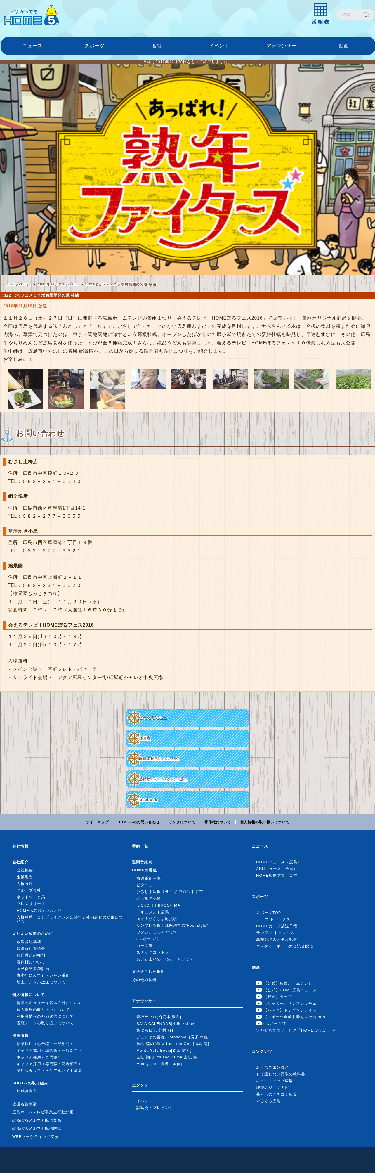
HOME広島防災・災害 (276, 875)
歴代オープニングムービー (163, 779)
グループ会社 (29, 890)
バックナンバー (152, 717)
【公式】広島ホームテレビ (287, 983)
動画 (344, 45)
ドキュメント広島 (152, 912)
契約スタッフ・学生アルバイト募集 (49, 1070)
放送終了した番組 (148, 971)
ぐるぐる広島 (268, 1101)
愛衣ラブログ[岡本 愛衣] (158, 1017)
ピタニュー (146, 885)
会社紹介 (20, 862)
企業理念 (25, 877)
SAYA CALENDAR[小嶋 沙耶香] (166, 1023)
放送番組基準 (29, 942)
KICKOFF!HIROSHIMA (158, 905)
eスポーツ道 (147, 939)
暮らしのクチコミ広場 (276, 1094)
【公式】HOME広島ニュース (290, 990)
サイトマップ (97, 822)
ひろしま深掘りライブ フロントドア (169, 892)
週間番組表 (142, 862)
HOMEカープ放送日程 (276, 926)
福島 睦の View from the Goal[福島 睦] (172, 1044)
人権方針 (25, 884)
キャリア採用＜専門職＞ (39, 1057)
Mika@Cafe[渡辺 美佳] (159, 1064)
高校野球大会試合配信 (276, 939)
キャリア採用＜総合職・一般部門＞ (49, 1050)
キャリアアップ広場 (274, 1081)
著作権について (217, 822)
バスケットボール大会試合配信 (284, 946)
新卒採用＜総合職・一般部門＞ (45, 1044)
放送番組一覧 (148, 878)
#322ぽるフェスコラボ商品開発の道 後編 (121, 284)
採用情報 (20, 1035)
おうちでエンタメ (272, 1067)
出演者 (144, 738)
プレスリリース (31, 904)
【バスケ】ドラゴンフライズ (290, 1010)
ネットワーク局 (31, 897)
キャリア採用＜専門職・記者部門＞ (49, 1064)
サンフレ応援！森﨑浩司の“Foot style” (172, 925)
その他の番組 (144, 980)
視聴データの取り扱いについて (45, 1023)
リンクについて (182, 822)
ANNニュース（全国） (277, 869)
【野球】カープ (277, 997)
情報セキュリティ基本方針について (49, 1003)
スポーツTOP (268, 912)
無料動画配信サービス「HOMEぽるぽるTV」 (298, 1030)
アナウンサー (281, 45)
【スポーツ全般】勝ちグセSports (294, 1017)
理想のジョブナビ (272, 1087)
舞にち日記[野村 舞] (154, 1030)
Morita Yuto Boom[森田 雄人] (164, 1050)
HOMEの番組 (144, 870)
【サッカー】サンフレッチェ (290, 1003)
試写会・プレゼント (154, 1108)
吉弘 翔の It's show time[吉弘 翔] (167, 1057)
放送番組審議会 (31, 948)
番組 (157, 45)
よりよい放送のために (32, 933)
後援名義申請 (24, 1104)
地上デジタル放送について (41, 982)
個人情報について (28, 995)
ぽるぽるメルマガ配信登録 (36, 1120)
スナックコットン (152, 952)
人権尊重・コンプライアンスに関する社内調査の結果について (70, 919)
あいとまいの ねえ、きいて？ (165, 959)
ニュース (32, 45)
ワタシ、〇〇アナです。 (158, 932)
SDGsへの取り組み (30, 1083)
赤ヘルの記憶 (148, 898)
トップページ (19, 284)
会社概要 (25, 870)
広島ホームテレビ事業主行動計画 (43, 1112)
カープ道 (144, 945)
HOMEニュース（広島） (278, 862)
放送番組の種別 (31, 955)
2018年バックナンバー (58, 284)
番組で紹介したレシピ (158, 758)
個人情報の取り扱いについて (264, 822)
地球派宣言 (27, 1091)
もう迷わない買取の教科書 (280, 1074)
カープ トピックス (273, 919)
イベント (219, 45)
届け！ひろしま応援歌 (156, 919)
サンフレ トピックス (275, 933)
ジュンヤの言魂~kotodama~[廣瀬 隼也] (172, 1037)
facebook (147, 799)
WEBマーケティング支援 (35, 1137)
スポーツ (95, 45)
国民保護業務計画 (33, 969)
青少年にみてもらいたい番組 (43, 975)
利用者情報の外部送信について (45, 1016)
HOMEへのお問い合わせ (139, 822)
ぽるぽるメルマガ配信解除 (36, 1128)
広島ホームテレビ (31, 14)
